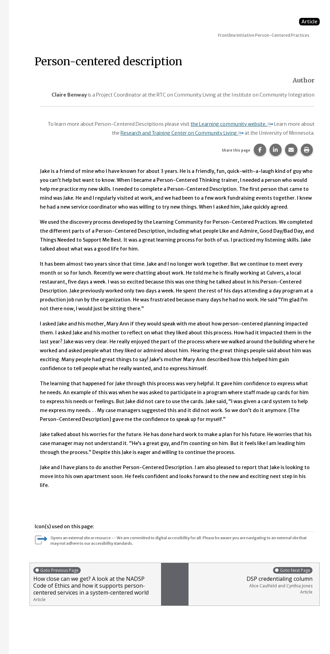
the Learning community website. (232, 124)
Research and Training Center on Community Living (182, 133)
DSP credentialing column (252, 580)
